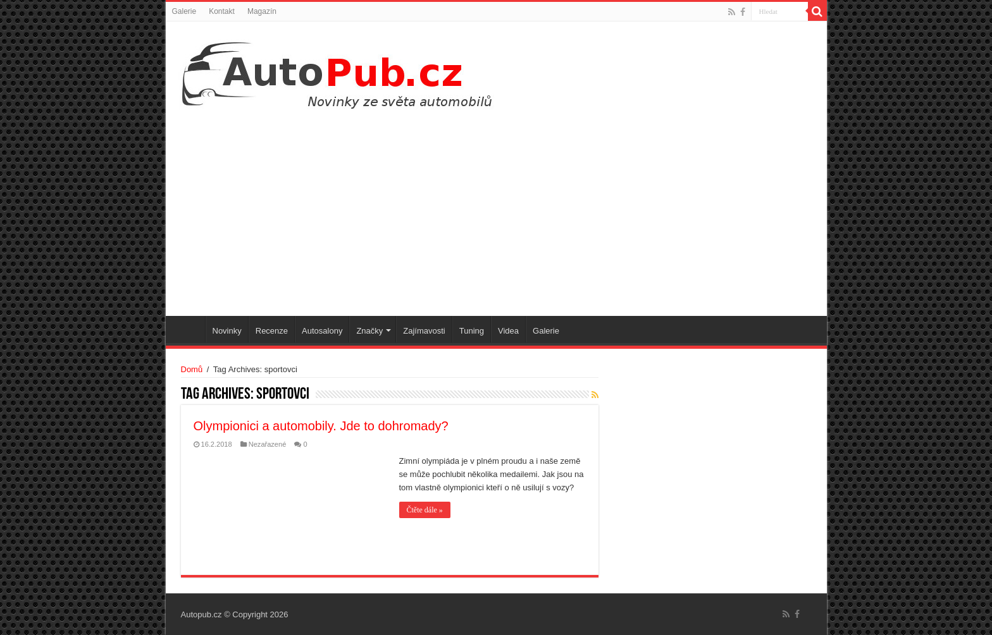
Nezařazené (268, 444)
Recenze (272, 331)
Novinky (227, 331)
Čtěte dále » (425, 509)
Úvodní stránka (188, 329)
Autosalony (322, 331)
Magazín (261, 11)
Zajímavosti (424, 331)
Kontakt (222, 11)
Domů (192, 369)
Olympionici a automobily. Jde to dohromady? (321, 426)
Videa (508, 331)
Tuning (471, 331)
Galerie (184, 11)
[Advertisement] (496, 208)
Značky (369, 331)
